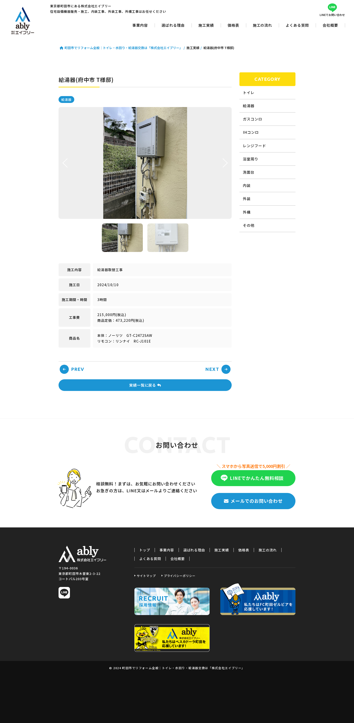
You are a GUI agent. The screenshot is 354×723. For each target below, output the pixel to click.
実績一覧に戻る (145, 385)
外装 (247, 198)
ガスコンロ (252, 119)
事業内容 (140, 25)
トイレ (248, 92)
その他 (248, 225)
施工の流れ (262, 25)
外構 (247, 212)
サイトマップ (146, 576)
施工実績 (206, 25)
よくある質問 (297, 25)
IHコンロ (251, 132)
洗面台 (248, 172)
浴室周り (250, 159)
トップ (144, 550)
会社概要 (330, 25)
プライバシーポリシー (180, 576)
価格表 (233, 25)
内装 (247, 185)
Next (225, 163)
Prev (65, 163)
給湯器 (66, 99)
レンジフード (254, 145)
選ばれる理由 (173, 25)
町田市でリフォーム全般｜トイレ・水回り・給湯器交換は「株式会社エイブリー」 (22, 20)
